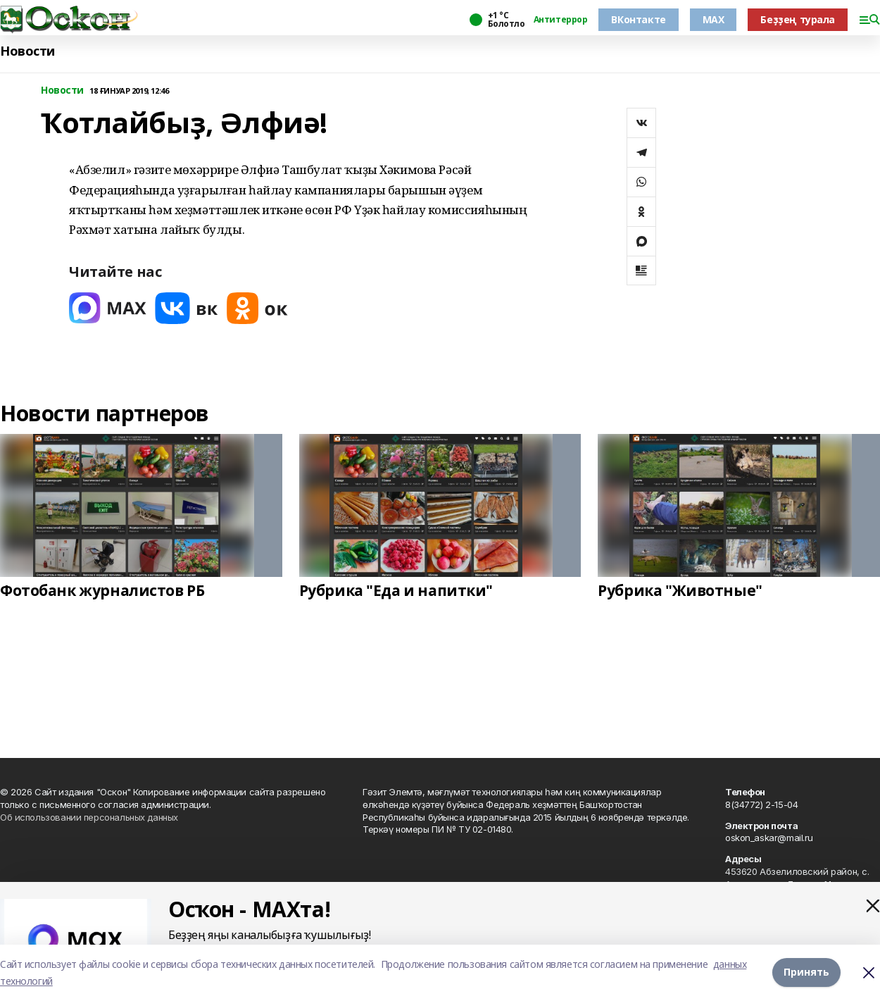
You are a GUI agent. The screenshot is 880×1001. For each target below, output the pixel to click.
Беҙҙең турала (797, 19)
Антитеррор (561, 19)
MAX (713, 19)
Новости (27, 51)
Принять (806, 972)
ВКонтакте (638, 19)
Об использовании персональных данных (89, 817)
